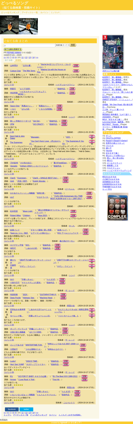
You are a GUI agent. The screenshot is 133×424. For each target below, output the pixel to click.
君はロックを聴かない (115, 156)
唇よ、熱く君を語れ (115, 158)
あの (12, 279)
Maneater (35, 137)
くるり (13, 109)
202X (25, 295)
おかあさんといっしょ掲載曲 (22, 193)
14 (33, 57)
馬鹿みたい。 (27, 106)
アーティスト (30, 12)
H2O (68, 137)
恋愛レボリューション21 (39, 316)
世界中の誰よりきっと (115, 143)
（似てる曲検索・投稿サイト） (21, 7)
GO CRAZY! (38, 124)
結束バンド (15, 230)
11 (23, 57)
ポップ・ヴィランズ (18, 329)
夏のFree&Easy (60, 163)
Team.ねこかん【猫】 (19, 233)
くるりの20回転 (45, 109)
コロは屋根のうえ (33, 349)
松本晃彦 (14, 211)
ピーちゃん (70, 189)
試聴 (76, 66)
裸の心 (110, 161)
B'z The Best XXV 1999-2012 (65, 376)
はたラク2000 (35, 332)
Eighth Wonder (39, 181)
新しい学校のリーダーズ (20, 121)
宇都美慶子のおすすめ (111, 187)
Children (26, 215)
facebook (12, 409)
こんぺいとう (69, 403)
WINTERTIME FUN (34, 345)
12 (26, 57)
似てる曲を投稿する (12, 49)
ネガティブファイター (35, 364)
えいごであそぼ (16, 345)
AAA (12, 181)
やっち (72, 226)
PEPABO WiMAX (14, 53)
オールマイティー (114, 163)
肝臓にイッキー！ (36, 329)
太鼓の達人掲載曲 (17, 332)
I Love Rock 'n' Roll (26, 380)
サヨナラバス (42, 197)
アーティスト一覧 (20, 415)
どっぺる (10, 12)
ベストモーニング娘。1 (68, 316)
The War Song (29, 71)
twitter (26, 409)
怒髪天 (13, 89)
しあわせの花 (31, 248)
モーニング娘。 (16, 316)
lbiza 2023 (42, 215)
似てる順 (8, 60)
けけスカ (109, 146)
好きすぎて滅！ (112, 153)
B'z (11, 376)
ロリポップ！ (76, 423)
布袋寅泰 (14, 295)
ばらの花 (25, 109)
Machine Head (46, 298)
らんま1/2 (51, 279)
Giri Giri (36, 121)
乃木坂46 (14, 163)
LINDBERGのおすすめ (112, 184)
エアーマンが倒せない (40, 233)
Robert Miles (15, 215)
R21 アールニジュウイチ (67, 233)
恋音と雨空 (22, 181)
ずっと (109, 136)
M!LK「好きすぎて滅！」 (113, 119)
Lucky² (13, 361)
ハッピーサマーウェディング (119, 171)
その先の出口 (25, 163)
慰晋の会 (71, 306)
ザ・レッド (70, 291)
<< (5, 57)
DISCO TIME (31, 361)
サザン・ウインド (27, 266)
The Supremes (16, 142)
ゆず (12, 197)
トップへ (7, 415)
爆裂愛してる (112, 166)
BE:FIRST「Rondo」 (111, 124)
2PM (12, 124)
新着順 (18, 60)
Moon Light (27, 211)
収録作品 (61, 89)
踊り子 (109, 148)
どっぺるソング (14, 3)
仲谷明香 (14, 93)
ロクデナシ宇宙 (16, 245)
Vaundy (109, 151)
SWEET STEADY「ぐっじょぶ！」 (117, 100)
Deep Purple (15, 298)
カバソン (44, 12)
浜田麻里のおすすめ (110, 182)
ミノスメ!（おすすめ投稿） (70, 415)
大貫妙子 (14, 349)
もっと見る (107, 189)
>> (37, 57)
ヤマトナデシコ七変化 (31, 283)
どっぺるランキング (38, 415)
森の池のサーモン (67, 241)
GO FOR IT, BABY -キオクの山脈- (32, 376)
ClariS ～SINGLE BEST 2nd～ (45, 178)
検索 (73, 45)
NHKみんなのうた (55, 349)
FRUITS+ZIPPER (113, 138)
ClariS (12, 178)
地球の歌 (40, 193)
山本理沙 (14, 66)
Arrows (13, 380)
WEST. (13, 248)
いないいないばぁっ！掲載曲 (22, 395)
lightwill (63, 423)
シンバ (72, 117)
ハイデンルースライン (65, 85)
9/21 (27, 245)
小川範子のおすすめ (110, 179)
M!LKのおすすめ (109, 177)
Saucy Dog (14, 106)
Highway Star (28, 298)
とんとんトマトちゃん (46, 395)
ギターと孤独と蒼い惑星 (41, 230)
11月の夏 (27, 66)
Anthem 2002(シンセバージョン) (34, 166)
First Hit (56, 380)
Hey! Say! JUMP (17, 364)
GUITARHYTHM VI (48, 295)
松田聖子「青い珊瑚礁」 (112, 77)
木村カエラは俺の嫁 (110, 71)
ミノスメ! (55, 12)
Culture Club (15, 71)
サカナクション (113, 168)
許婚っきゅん (27, 279)
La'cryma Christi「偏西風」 (113, 122)
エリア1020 (25, 89)
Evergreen (21, 178)
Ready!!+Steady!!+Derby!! (117, 141)
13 (30, 57)
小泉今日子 (15, 283)
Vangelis (13, 166)
